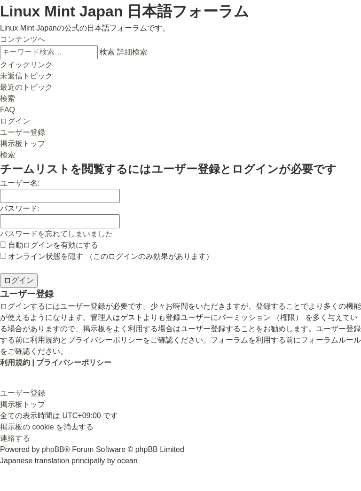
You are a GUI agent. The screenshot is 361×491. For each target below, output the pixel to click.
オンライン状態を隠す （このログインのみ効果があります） (106, 256)
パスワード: (19, 208)
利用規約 (15, 362)
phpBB (53, 449)
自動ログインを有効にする (49, 245)
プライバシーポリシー (73, 362)
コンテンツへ (22, 39)
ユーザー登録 (22, 393)
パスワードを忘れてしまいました (56, 234)
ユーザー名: (19, 183)
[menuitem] (26, 76)
